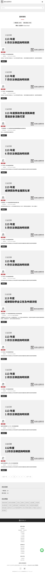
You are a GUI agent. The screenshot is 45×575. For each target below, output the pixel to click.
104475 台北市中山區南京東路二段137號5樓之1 (17, 565)
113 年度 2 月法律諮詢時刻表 (7, 389)
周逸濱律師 (4, 502)
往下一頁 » (29, 476)
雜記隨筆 (22, 548)
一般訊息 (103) (17, 22)
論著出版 (22, 538)
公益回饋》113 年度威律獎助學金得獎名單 (10, 202)
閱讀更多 (4, 61)
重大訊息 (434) (27, 22)
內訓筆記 (22, 553)
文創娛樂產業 (22, 505)
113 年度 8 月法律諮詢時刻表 (7, 54)
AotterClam (29, 571)
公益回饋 (32, 502)
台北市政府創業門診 (17, 508)
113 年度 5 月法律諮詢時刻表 (7, 239)
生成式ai (39, 508)
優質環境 (22, 540)
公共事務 (22, 536)
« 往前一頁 (4, 476)
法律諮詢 (37, 502)
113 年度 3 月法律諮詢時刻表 (7, 352)
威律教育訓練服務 (34, 505)
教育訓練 (4, 508)
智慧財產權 (15, 505)
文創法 (18, 502)
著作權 (27, 502)
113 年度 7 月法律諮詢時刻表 (7, 91)
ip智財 (10, 505)
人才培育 (22, 535)
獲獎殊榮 (22, 532)
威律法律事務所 (12, 502)
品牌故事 (22, 528)
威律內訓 (10, 508)
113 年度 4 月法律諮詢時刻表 (7, 276)
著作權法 (4, 510)
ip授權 (34, 508)
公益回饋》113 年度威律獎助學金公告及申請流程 (11, 313)
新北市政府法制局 (27, 508)
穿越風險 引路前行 (22, 530)
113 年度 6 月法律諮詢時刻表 (7, 165)
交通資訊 (22, 541)
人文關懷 (22, 533)
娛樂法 (22, 502)
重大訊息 (4, 130)
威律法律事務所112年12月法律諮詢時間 (9, 463)
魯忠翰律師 (4, 505)
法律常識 (22, 551)
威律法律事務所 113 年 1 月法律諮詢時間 (9, 426)
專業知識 (22, 546)
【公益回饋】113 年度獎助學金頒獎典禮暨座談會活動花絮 (13, 128)
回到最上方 (22, 520)
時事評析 (22, 550)
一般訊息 (4, 56)
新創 (28, 505)
